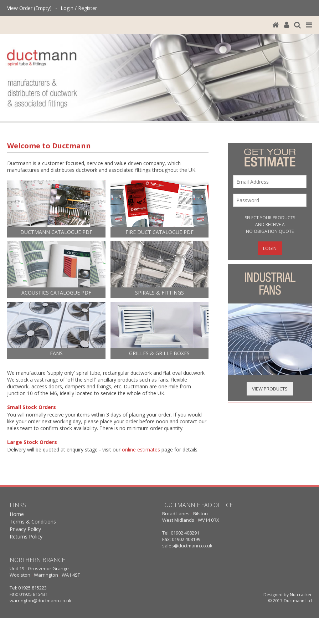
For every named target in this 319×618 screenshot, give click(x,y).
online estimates (141, 449)
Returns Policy (26, 536)
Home (17, 514)
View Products (270, 388)
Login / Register (79, 8)
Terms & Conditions (33, 521)
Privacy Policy (25, 529)
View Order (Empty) (29, 8)
